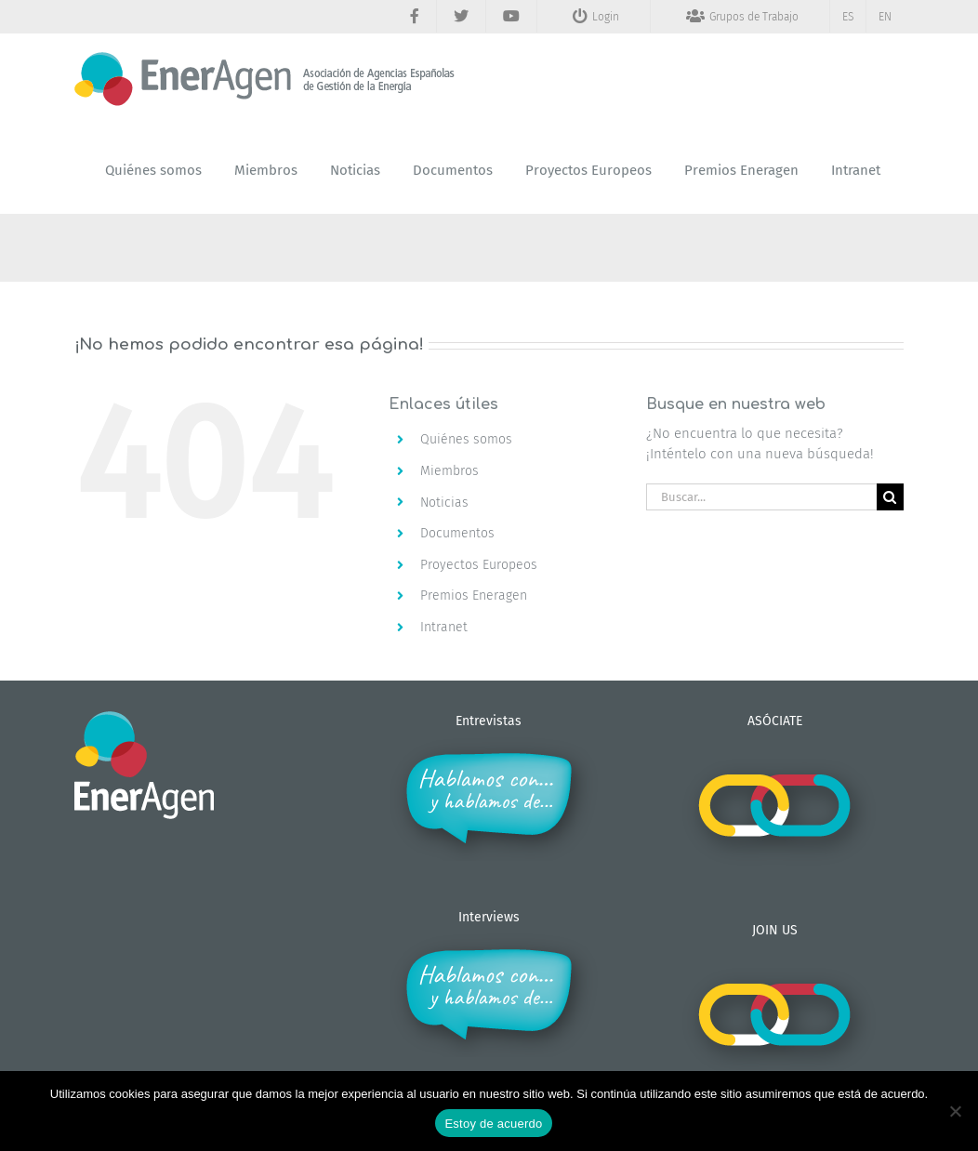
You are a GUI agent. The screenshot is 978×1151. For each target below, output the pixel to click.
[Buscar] (890, 496)
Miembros (449, 471)
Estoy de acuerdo (493, 1124)
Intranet (444, 627)
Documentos (457, 533)
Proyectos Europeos (478, 565)
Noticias (444, 502)
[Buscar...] (761, 496)
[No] (954, 1111)
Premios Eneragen (473, 595)
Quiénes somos (466, 439)
